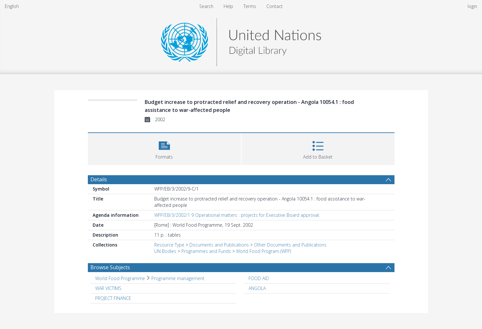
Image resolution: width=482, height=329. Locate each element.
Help (228, 6)
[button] (164, 148)
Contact (274, 6)
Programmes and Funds (206, 251)
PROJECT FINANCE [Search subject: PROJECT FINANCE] (113, 298)
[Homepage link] (241, 40)
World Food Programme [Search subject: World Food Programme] (120, 278)
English (12, 6)
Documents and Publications (219, 245)
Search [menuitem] (206, 6)
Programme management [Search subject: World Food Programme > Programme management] (177, 278)
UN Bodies (165, 251)
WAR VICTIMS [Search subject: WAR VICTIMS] (108, 288)
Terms (249, 6)
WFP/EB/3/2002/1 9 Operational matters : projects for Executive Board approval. (237, 215)
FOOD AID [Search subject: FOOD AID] (259, 278)
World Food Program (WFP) (263, 251)
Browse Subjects (110, 267)
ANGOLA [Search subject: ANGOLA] (257, 288)
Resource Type (169, 245)
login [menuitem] (472, 6)
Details (98, 179)
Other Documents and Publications (290, 245)
